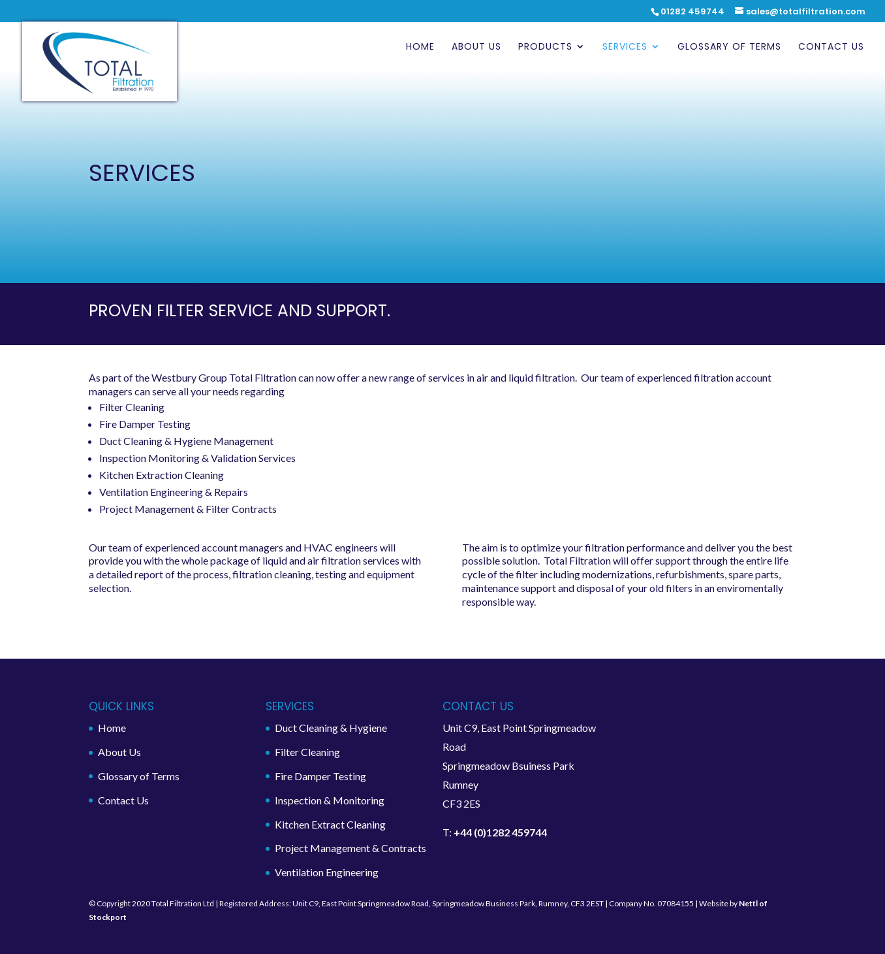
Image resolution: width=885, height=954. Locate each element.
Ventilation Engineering (327, 872)
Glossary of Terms (729, 47)
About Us (476, 47)
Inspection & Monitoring (329, 800)
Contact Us (831, 47)
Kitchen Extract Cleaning (330, 824)
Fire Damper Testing (320, 776)
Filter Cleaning (307, 752)
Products (545, 47)
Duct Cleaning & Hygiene (331, 727)
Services (624, 47)
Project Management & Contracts (350, 848)
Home (420, 47)
